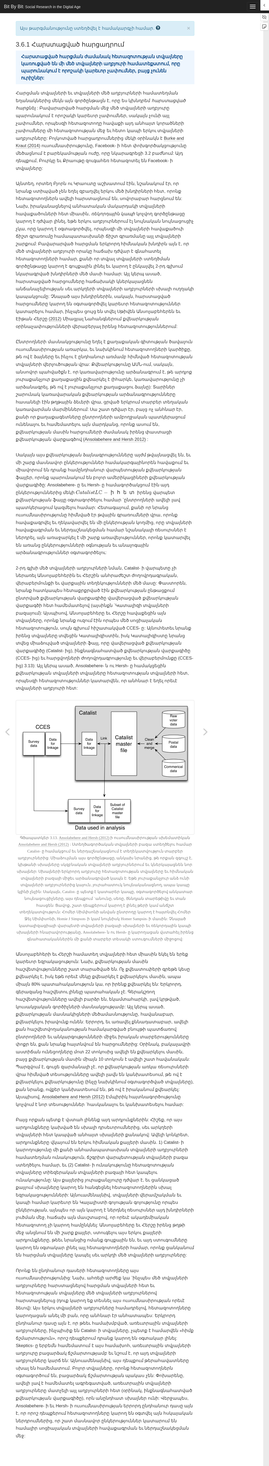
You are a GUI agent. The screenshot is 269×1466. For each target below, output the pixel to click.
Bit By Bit (42, 6)
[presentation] (106, 492)
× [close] (188, 28)
